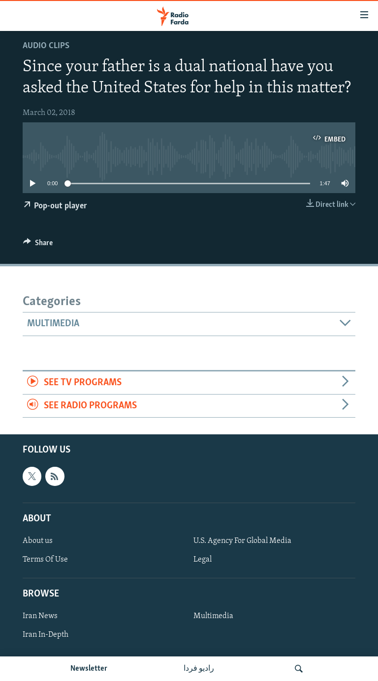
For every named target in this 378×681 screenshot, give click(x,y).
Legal (202, 560)
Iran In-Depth (45, 635)
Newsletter (88, 669)
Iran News (40, 617)
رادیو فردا (199, 669)
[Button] (38, 245)
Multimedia (213, 617)
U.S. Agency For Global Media (242, 541)
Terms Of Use (45, 560)
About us (38, 541)
